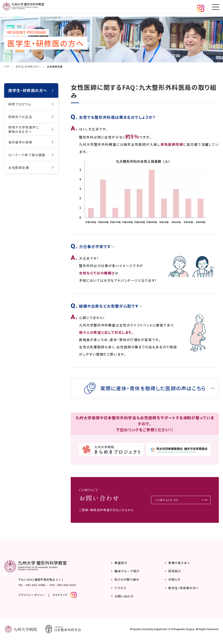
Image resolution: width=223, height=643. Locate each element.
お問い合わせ (124, 599)
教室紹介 (121, 566)
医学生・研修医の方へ (28, 66)
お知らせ (174, 583)
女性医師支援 (18, 167)
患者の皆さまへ (179, 566)
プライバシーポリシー (31, 598)
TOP (7, 66)
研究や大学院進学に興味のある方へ (23, 129)
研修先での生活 (20, 117)
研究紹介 (174, 574)
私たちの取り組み (127, 583)
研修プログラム (19, 104)
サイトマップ (60, 598)
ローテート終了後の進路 (26, 155)
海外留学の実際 (20, 142)
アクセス (120, 591)
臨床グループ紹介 (127, 574)
